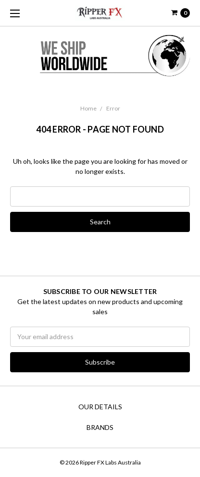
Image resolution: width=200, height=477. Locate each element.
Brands (100, 427)
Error (113, 108)
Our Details (100, 407)
